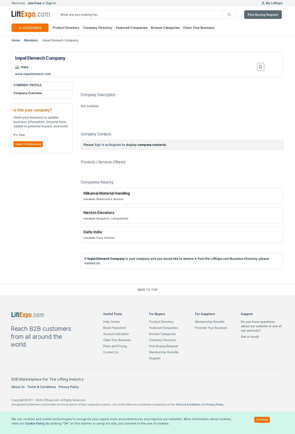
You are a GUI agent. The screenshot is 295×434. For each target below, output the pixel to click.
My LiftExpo (272, 3)
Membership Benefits (164, 352)
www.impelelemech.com (33, 74)
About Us (18, 387)
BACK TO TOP (148, 290)
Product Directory (161, 321)
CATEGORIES (30, 28)
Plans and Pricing (115, 346)
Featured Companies (132, 28)
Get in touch (250, 336)
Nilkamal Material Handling (107, 193)
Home (16, 40)
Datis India (93, 232)
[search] (139, 14)
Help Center (111, 321)
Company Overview (27, 93)
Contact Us (110, 352)
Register (115, 144)
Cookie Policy (35, 423)
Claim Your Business (198, 28)
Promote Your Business (211, 328)
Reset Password (114, 328)
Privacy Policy (69, 387)
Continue (262, 419)
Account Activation (116, 334)
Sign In (51, 3)
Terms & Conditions (41, 387)
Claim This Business (28, 144)
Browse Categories (165, 28)
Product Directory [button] (66, 28)
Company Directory (97, 28)
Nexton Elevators (99, 212)
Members (31, 40)
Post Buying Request (263, 14)
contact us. (92, 263)
